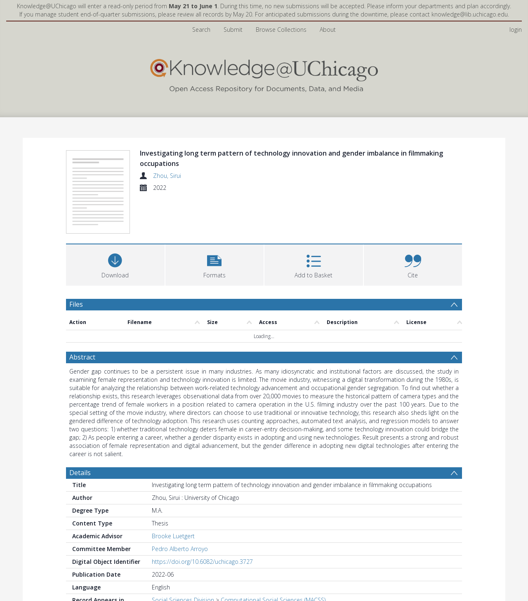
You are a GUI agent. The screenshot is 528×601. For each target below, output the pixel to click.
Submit (233, 29)
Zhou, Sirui (167, 176)
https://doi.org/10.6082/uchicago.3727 (202, 562)
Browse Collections (281, 29)
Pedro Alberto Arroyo (180, 549)
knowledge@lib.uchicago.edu (469, 14)
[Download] (115, 264)
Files (76, 304)
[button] (214, 264)
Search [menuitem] (201, 29)
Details (80, 472)
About (328, 29)
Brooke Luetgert (173, 536)
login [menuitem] (515, 29)
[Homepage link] (264, 73)
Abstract (82, 357)
